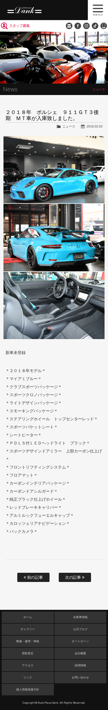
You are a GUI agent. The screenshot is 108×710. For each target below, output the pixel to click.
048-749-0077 (103, 26)
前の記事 (33, 577)
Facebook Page (77, 26)
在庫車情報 (80, 617)
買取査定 (27, 653)
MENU (98, 10)
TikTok (95, 26)
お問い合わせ (69, 26)
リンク (27, 677)
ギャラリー (27, 629)
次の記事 (75, 577)
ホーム (27, 617)
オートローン (80, 641)
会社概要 (80, 653)
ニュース (68, 126)
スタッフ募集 (19, 26)
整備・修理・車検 (27, 641)
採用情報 (80, 665)
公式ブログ (80, 629)
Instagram (86, 26)
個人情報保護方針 (27, 689)
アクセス (27, 665)
